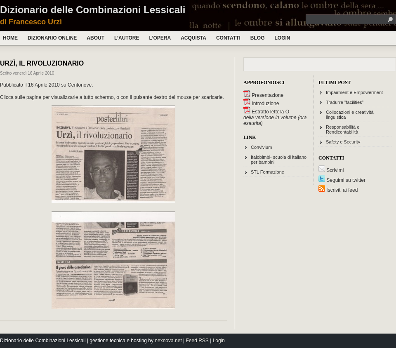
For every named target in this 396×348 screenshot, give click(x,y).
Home (10, 38)
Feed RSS (197, 340)
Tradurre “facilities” (344, 102)
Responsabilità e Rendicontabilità (342, 129)
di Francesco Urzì (31, 22)
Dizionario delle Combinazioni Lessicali (92, 9)
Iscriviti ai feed (338, 190)
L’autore (126, 38)
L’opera (160, 38)
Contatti (228, 38)
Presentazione (263, 95)
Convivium (261, 147)
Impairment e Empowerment (354, 92)
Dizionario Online (52, 38)
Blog (257, 38)
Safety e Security (343, 141)
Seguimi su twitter (341, 180)
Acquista (193, 38)
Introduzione (261, 103)
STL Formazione (267, 171)
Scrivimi (331, 170)
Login (282, 38)
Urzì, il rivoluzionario (42, 63)
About (95, 38)
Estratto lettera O (266, 112)
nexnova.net (168, 340)
